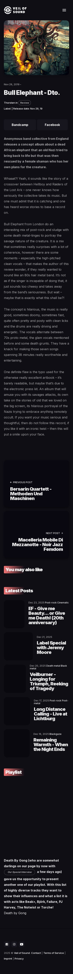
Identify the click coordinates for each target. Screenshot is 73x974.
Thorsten (9, 102)
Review (24, 102)
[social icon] (7, 944)
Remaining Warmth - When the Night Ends (50, 744)
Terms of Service (53, 952)
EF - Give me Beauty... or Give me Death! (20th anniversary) (46, 615)
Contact (36, 952)
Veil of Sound (22, 952)
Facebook (52, 125)
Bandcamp (20, 125)
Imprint (8, 958)
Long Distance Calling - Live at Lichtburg (50, 713)
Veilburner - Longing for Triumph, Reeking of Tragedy (49, 681)
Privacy (19, 958)
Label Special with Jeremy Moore (51, 647)
